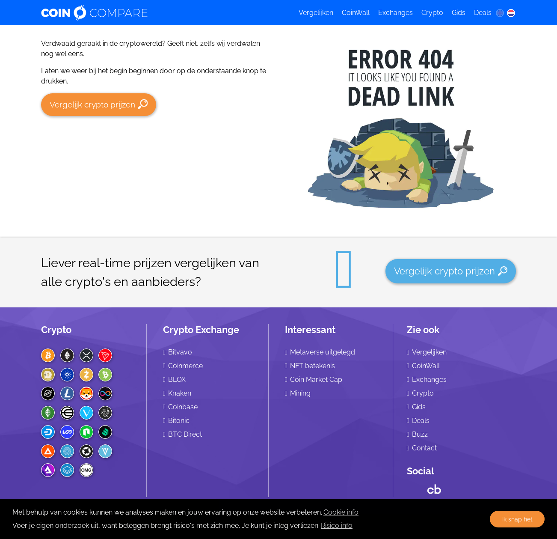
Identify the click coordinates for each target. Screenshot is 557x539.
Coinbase (183, 407)
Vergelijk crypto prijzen (99, 104)
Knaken (179, 393)
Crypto (432, 13)
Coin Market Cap (316, 379)
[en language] (499, 13)
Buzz (420, 434)
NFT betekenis (312, 366)
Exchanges (395, 13)
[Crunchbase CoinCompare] (434, 487)
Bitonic (179, 421)
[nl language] (511, 13)
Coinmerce (185, 366)
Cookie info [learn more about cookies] (340, 512)
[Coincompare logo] (161, 12)
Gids (458, 13)
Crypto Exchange (201, 329)
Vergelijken (316, 13)
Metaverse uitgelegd (322, 352)
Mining (300, 393)
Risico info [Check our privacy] (337, 525)
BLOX (177, 379)
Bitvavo (180, 352)
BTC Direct (185, 434)
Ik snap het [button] (517, 519)
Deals (483, 13)
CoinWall (356, 13)
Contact (424, 448)
